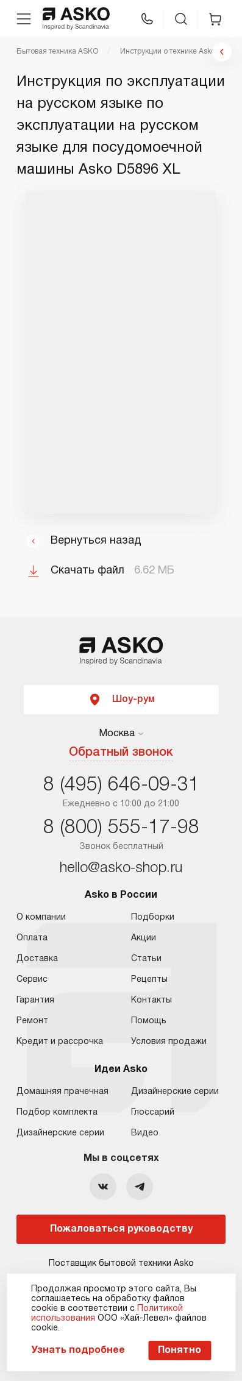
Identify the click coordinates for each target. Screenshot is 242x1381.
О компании (41, 917)
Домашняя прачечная (62, 1092)
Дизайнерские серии (60, 1133)
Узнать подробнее (78, 1350)
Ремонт (32, 1021)
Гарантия (35, 1000)
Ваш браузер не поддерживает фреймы (121, 352)
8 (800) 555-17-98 (121, 828)
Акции (143, 938)
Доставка (37, 959)
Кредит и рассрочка (59, 1042)
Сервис (32, 980)
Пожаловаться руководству (121, 1229)
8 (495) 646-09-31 (121, 785)
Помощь (148, 1021)
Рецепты (149, 980)
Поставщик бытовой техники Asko (121, 1264)
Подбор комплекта (57, 1113)
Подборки (152, 917)
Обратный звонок (121, 752)
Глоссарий (152, 1113)
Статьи (146, 959)
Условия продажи (169, 1042)
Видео (144, 1133)
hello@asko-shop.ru (121, 868)
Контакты (151, 1000)
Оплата (32, 938)
